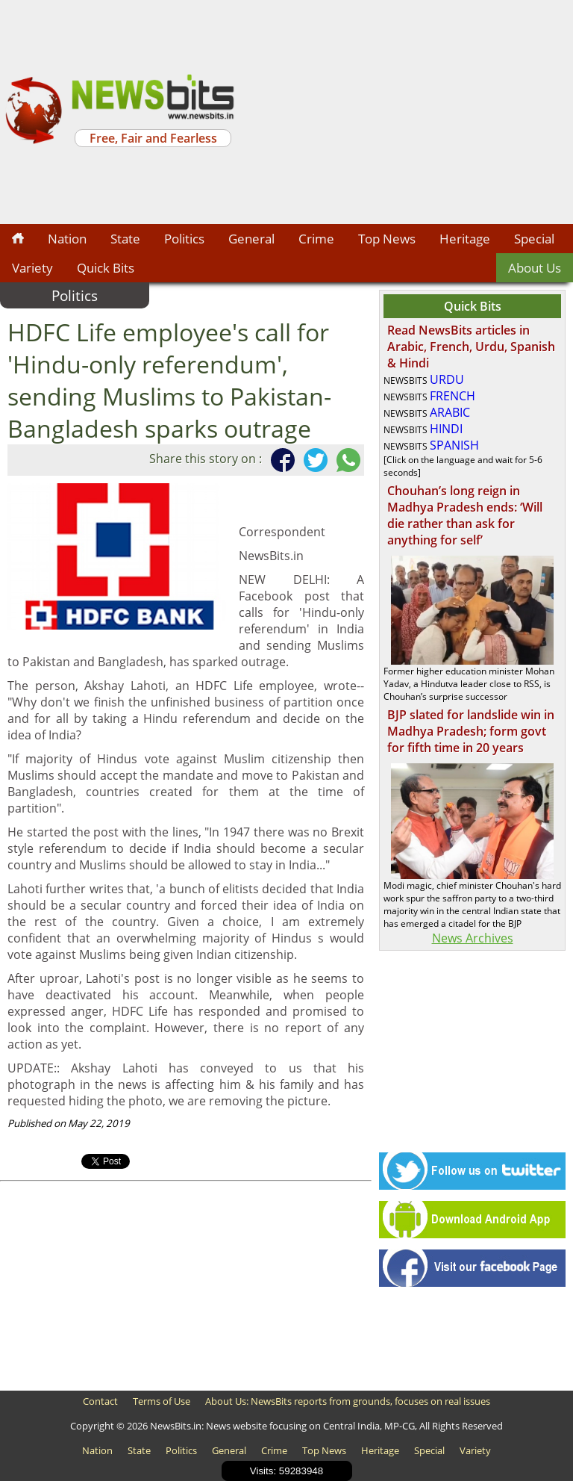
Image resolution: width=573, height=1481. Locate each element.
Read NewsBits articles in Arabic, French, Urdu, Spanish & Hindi (471, 346)
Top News (387, 238)
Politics (184, 238)
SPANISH (454, 445)
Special (534, 238)
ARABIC (450, 412)
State (125, 238)
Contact (100, 1401)
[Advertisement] (406, 112)
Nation (67, 238)
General (251, 238)
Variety (32, 267)
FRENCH (452, 396)
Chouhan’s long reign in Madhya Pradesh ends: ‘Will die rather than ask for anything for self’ (464, 515)
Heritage (464, 238)
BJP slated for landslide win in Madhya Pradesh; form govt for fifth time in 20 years (470, 731)
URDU (447, 379)
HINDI (446, 428)
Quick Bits (105, 267)
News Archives (472, 938)
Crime (316, 238)
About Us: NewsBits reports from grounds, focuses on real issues (347, 1401)
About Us (534, 267)
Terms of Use (161, 1401)
